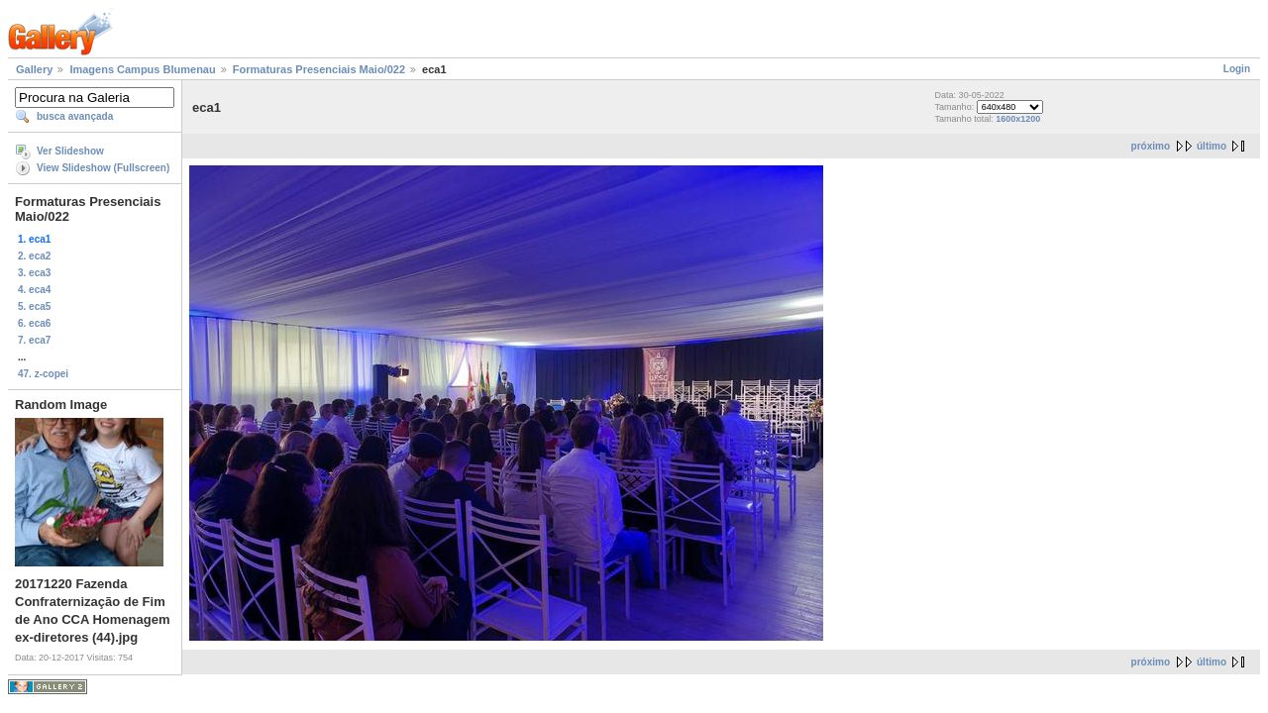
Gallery (34, 69)
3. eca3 (34, 272)
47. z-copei (43, 373)
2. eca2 (34, 256)
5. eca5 (34, 306)
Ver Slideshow (70, 151)
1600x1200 (1018, 119)
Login (1236, 68)
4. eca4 (34, 289)
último (1211, 146)
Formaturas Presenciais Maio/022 (319, 69)
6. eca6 (34, 323)
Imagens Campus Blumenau (142, 69)
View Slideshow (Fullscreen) (103, 167)
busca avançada (75, 116)
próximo (1150, 146)
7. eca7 (34, 340)
